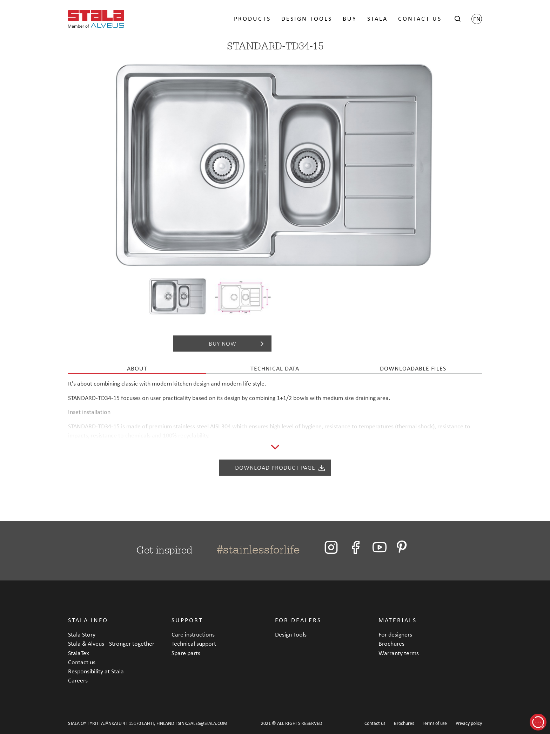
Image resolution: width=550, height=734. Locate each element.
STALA (377, 18)
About (137, 368)
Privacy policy (469, 723)
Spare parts (186, 653)
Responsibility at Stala (96, 671)
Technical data (274, 368)
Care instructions (193, 634)
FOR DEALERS (298, 620)
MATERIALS (397, 620)
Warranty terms (398, 653)
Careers (78, 680)
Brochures (391, 643)
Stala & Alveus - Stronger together (111, 643)
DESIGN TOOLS (306, 18)
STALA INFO (88, 620)
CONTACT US (420, 18)
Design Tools (291, 634)
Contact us (81, 662)
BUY (350, 18)
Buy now (238, 343)
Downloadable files (413, 368)
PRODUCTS (252, 18)
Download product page (280, 467)
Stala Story (81, 634)
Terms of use (435, 723)
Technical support (194, 643)
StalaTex (78, 653)
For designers (395, 634)
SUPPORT (187, 620)
